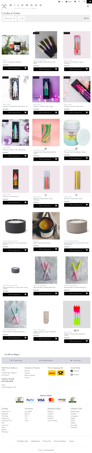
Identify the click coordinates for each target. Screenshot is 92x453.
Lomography (74, 416)
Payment (27, 371)
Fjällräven (50, 411)
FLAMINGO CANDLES (46, 152)
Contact (27, 377)
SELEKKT (42, 242)
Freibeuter (51, 414)
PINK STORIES (76, 62)
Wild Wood (5, 432)
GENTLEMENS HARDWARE (15, 243)
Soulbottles (74, 427)
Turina (26, 420)
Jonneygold (28, 411)
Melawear (50, 416)
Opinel (73, 420)
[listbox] (15, 45)
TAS (26, 416)
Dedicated (5, 414)
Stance (4, 427)
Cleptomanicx (6, 411)
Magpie (73, 418)
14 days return (77, 360)
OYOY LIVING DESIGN (46, 331)
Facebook (76, 371)
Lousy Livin (5, 425)
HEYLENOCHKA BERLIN (46, 62)
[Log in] (60, 1)
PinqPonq (50, 418)
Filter (86, 18)
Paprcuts (27, 414)
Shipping (27, 373)
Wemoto (4, 429)
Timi (26, 418)
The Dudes (5, 416)
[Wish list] (84, 1)
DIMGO (12, 61)
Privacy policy (47, 441)
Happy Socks (5, 418)
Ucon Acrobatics (52, 420)
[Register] (69, 1)
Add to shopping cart (17, 68)
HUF (3, 423)
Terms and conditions (60, 441)
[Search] (79, 1)
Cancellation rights (22, 441)
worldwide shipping (47, 360)
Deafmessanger (75, 411)
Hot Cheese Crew (7, 420)
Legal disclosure (35, 441)
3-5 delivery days (17, 360)
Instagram (76, 374)
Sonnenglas (74, 425)
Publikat (73, 423)
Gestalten (73, 414)
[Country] (75, 1)
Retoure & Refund (30, 375)
